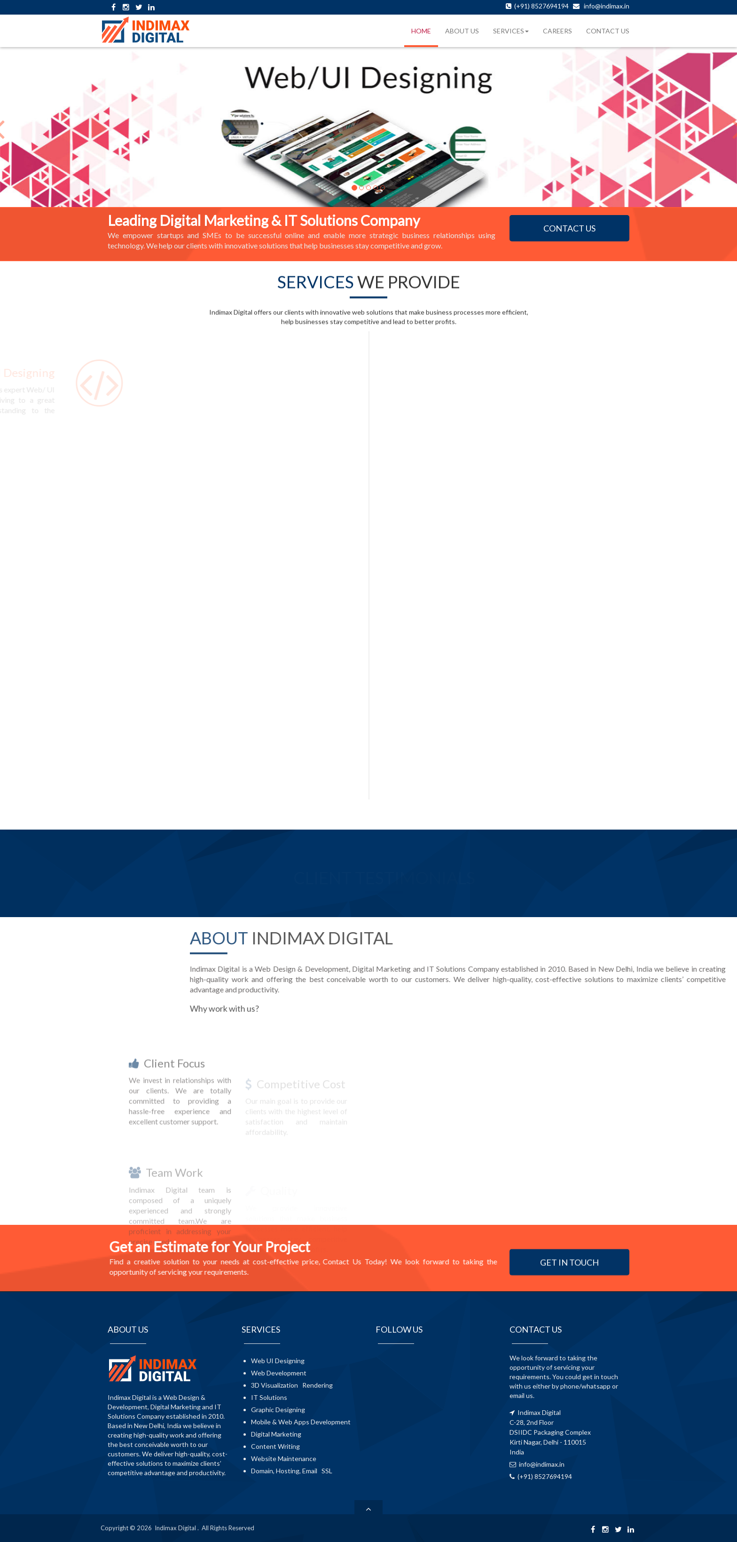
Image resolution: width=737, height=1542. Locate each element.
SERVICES (511, 31)
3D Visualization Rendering (292, 1385)
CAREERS (557, 31)
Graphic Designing (278, 1410)
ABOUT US (462, 31)
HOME (421, 31)
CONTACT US (607, 31)
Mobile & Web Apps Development (301, 1422)
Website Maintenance (283, 1458)
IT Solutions (269, 1397)
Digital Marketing (276, 1434)
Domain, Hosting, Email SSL (291, 1471)
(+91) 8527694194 (541, 6)
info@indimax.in (606, 6)
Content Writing (275, 1446)
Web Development (278, 1373)
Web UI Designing (278, 1361)
